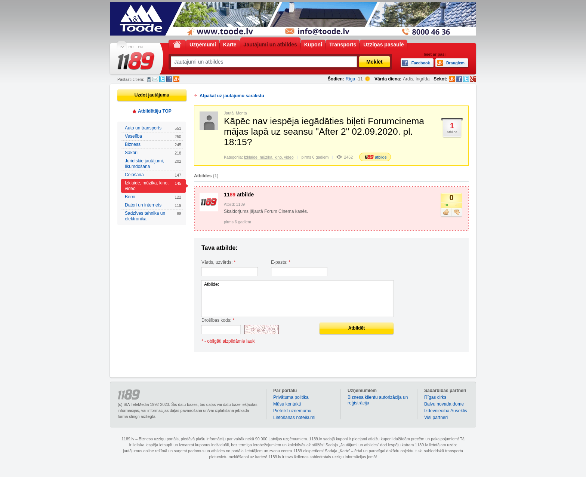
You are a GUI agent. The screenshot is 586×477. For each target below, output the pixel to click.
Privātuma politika (291, 397)
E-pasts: (280, 262)
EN (140, 47)
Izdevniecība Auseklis (445, 410)
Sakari (153, 153)
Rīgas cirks (435, 397)
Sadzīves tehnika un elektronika (153, 216)
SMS (148, 79)
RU (131, 47)
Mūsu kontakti (287, 404)
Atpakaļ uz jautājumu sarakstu (232, 95)
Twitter (162, 79)
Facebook (169, 79)
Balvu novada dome (444, 404)
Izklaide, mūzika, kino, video (153, 185)
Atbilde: (297, 298)
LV (122, 47)
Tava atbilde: (219, 248)
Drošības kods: (217, 320)
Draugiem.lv (176, 79)
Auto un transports (153, 128)
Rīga (350, 79)
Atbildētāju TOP (155, 111)
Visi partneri (436, 417)
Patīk (446, 212)
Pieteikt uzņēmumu (292, 410)
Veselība (153, 136)
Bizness (153, 144)
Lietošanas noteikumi (294, 417)
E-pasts (155, 79)
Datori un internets (153, 205)
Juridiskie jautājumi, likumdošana (153, 163)
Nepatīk (456, 212)
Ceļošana (153, 175)
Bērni (153, 197)
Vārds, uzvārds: (218, 262)
